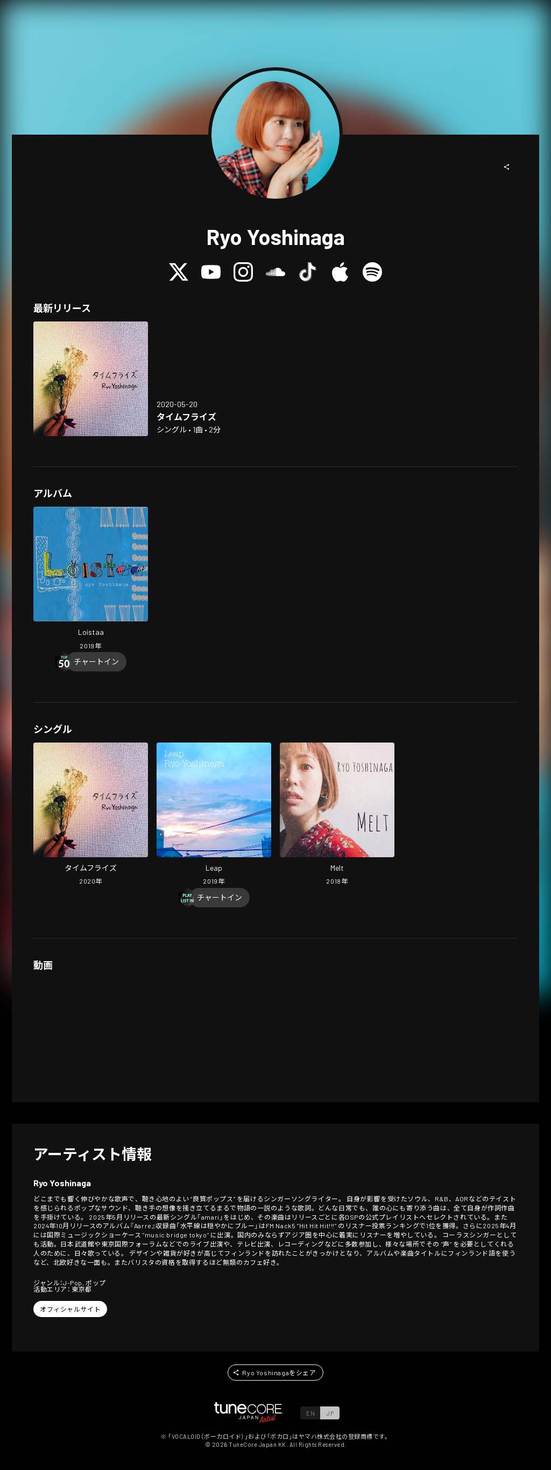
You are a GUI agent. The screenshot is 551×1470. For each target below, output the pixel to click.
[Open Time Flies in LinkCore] (90, 378)
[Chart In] (96, 661)
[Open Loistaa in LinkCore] (90, 579)
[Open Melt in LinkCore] (337, 815)
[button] (507, 167)
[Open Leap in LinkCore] (214, 815)
